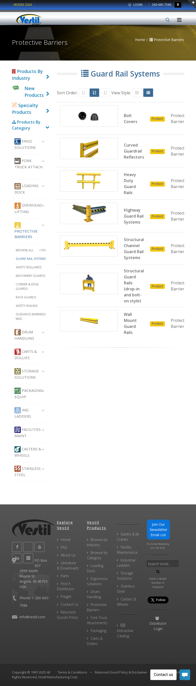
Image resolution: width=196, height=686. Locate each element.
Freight (66, 596)
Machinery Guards (30, 276)
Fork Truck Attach (28, 163)
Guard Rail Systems (31, 259)
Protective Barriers (26, 230)
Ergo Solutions (25, 144)
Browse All (31, 250)
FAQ (64, 547)
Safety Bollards (28, 267)
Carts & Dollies (25, 354)
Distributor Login (158, 623)
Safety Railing (27, 306)
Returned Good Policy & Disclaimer (121, 672)
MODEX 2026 (23, 5)
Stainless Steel (27, 471)
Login (135, 5)
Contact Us (70, 604)
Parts (65, 575)
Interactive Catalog (125, 630)
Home (66, 539)
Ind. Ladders (22, 413)
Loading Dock (26, 189)
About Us (68, 555)
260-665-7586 (159, 5)
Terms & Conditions (72, 672)
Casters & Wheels (27, 452)
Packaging (98, 630)
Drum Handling (24, 335)
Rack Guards (26, 297)
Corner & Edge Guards (27, 286)
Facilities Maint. (27, 432)
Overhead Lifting (28, 208)
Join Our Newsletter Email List (158, 529)
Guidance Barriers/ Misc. (31, 316)
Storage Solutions (26, 374)
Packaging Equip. (28, 393)
